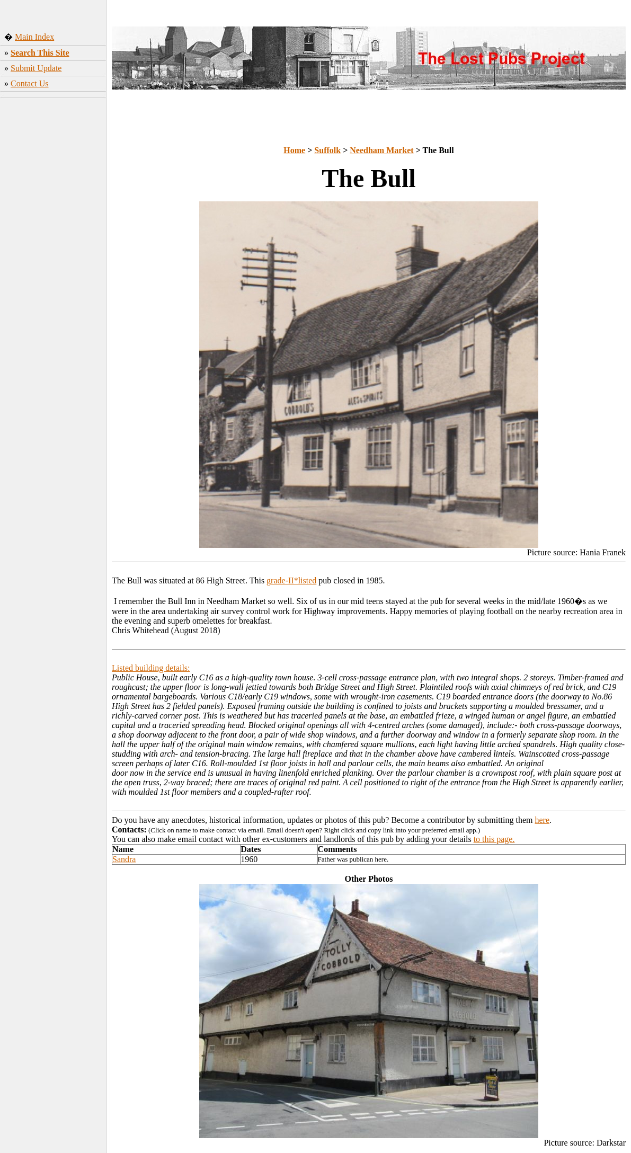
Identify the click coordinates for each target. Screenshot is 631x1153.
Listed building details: (151, 667)
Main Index (34, 36)
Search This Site (40, 52)
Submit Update (36, 68)
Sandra (124, 859)
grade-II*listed (291, 580)
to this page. (494, 839)
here (542, 819)
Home (294, 150)
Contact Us (30, 83)
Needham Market (381, 150)
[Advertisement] (53, 268)
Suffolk (327, 150)
